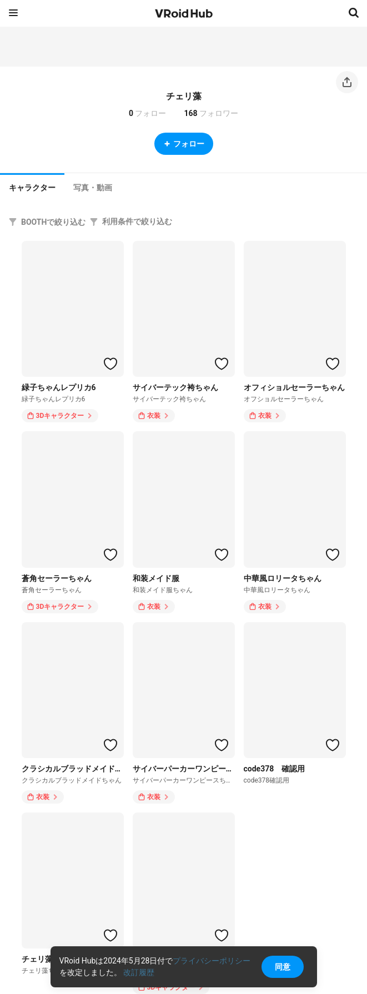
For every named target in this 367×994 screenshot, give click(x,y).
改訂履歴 (138, 972)
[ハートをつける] (110, 363)
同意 (282, 966)
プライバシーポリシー (211, 960)
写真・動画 (92, 187)
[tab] (32, 186)
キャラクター (32, 187)
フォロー (183, 143)
